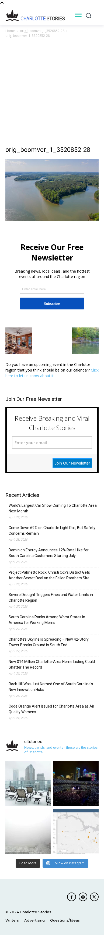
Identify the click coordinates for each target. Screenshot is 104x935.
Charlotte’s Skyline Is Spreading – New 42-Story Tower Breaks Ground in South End (49, 642)
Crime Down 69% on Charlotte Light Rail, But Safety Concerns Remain (52, 531)
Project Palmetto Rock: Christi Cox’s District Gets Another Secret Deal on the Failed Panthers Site (49, 575)
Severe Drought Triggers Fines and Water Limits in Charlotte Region (51, 597)
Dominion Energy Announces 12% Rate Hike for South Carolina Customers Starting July (49, 553)
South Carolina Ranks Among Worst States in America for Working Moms (47, 620)
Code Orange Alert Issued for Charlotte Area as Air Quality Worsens (51, 709)
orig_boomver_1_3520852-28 (42, 30)
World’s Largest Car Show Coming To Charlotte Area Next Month (53, 508)
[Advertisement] (52, 93)
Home (10, 30)
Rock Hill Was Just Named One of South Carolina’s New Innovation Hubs (51, 687)
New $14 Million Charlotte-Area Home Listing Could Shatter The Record (52, 664)
